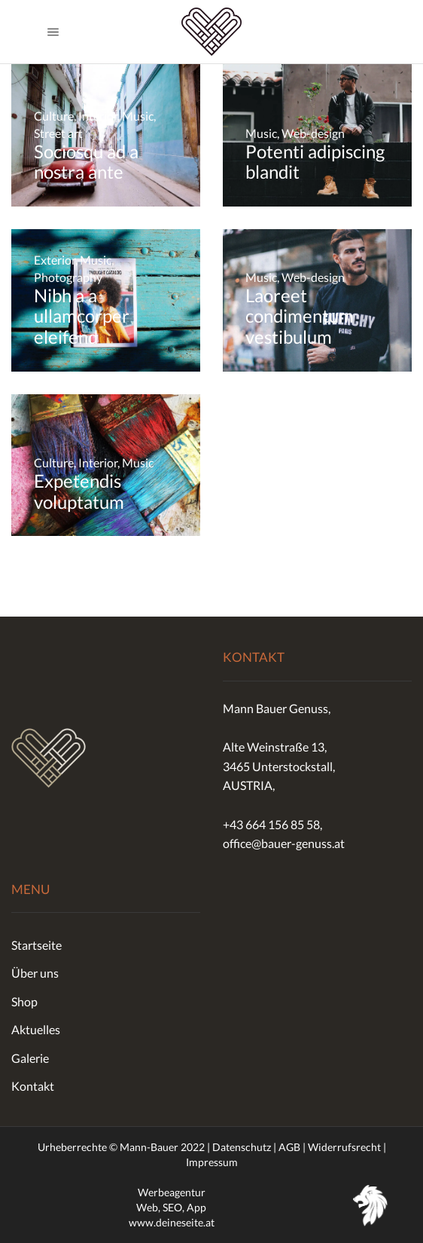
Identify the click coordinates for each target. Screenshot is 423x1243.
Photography (68, 277)
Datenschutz (241, 1146)
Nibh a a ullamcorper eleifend (81, 315)
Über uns (35, 973)
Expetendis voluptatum (79, 491)
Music (138, 116)
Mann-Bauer (149, 1146)
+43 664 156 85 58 (271, 824)
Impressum (212, 1162)
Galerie (30, 1058)
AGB (289, 1146)
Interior (97, 116)
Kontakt (32, 1086)
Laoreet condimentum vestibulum (299, 315)
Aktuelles (35, 1029)
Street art (58, 133)
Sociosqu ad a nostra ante (86, 161)
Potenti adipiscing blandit (315, 161)
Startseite (36, 945)
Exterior (54, 260)
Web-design (313, 133)
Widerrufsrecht (344, 1146)
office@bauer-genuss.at (284, 843)
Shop (24, 1001)
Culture (54, 116)
